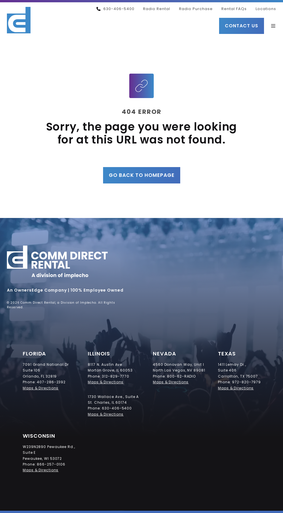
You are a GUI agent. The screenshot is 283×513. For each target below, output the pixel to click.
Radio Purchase (196, 9)
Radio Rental (156, 9)
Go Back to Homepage (141, 175)
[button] (273, 26)
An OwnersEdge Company (37, 290)
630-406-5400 (115, 9)
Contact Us (241, 25)
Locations (266, 9)
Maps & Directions (40, 388)
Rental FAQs (234, 9)
